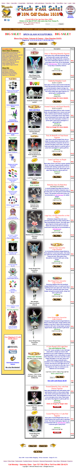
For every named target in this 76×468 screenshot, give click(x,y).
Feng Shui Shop (50, 29)
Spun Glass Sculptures (10, 50)
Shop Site (5, 68)
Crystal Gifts (16, 29)
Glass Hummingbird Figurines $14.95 (12, 55)
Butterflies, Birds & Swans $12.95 (11, 58)
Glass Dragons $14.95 (8, 63)
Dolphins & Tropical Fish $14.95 (11, 59)
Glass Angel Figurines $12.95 (10, 56)
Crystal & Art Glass (7, 69)
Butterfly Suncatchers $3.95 (9, 53)
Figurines (59, 29)
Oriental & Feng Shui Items (9, 73)
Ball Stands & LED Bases (9, 72)
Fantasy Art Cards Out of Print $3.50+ (13, 166)
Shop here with (13, 349)
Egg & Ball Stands (27, 29)
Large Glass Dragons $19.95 (10, 64)
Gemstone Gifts (6, 29)
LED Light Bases (39, 29)
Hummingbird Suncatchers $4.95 (11, 52)
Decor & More (68, 29)
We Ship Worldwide (70, 16)
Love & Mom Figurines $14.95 (10, 62)
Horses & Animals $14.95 (9, 60)
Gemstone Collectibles (8, 71)
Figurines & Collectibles (8, 75)
